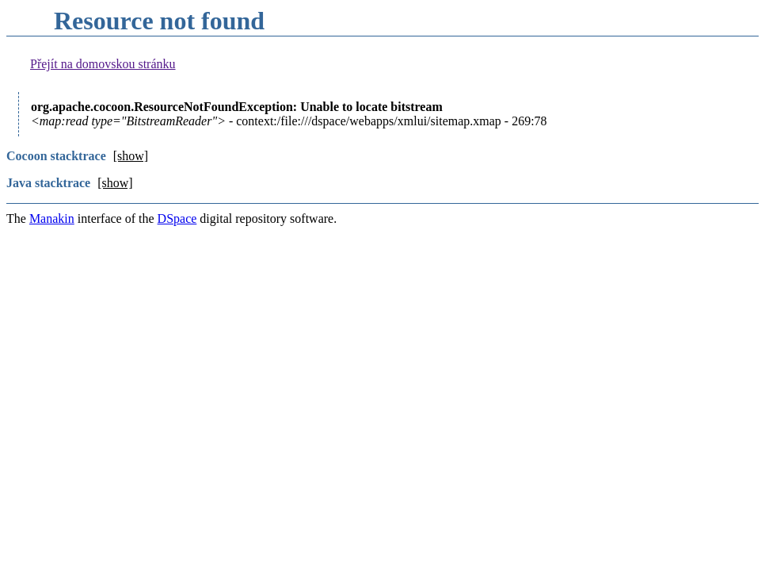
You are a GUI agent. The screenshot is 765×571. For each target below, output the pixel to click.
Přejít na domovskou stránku (103, 64)
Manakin (51, 218)
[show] (130, 156)
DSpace (177, 218)
